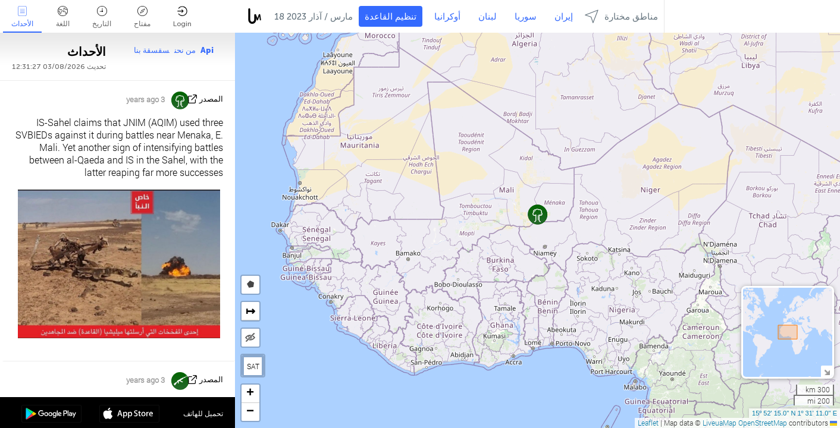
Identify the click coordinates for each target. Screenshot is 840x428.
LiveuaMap (719, 422)
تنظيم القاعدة (390, 16)
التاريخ (101, 17)
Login (182, 17)
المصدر (211, 99)
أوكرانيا (447, 16)
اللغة (63, 17)
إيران (563, 16)
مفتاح (142, 17)
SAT (253, 366)
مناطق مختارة (621, 16)
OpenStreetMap (762, 422)
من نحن (185, 50)
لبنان (487, 16)
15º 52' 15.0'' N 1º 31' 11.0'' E (794, 413)
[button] (537, 214)
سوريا (526, 16)
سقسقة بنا (152, 50)
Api (207, 50)
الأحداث (22, 17)
